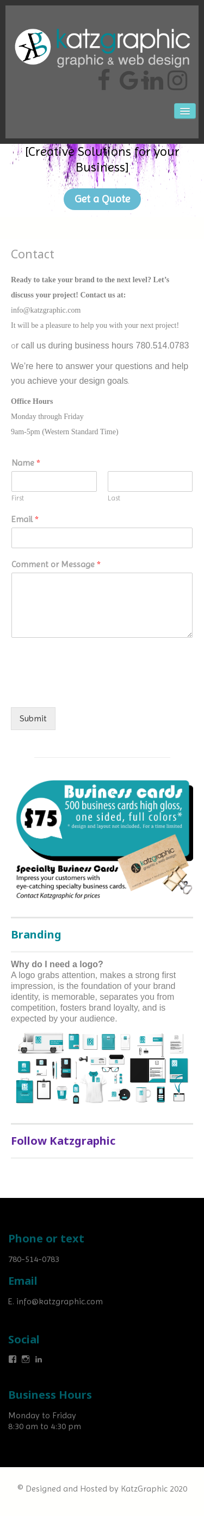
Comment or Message (56, 564)
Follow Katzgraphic (63, 1140)
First (17, 498)
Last (114, 498)
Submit (33, 718)
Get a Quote (102, 199)
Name (25, 463)
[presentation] (93, 689)
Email (25, 519)
